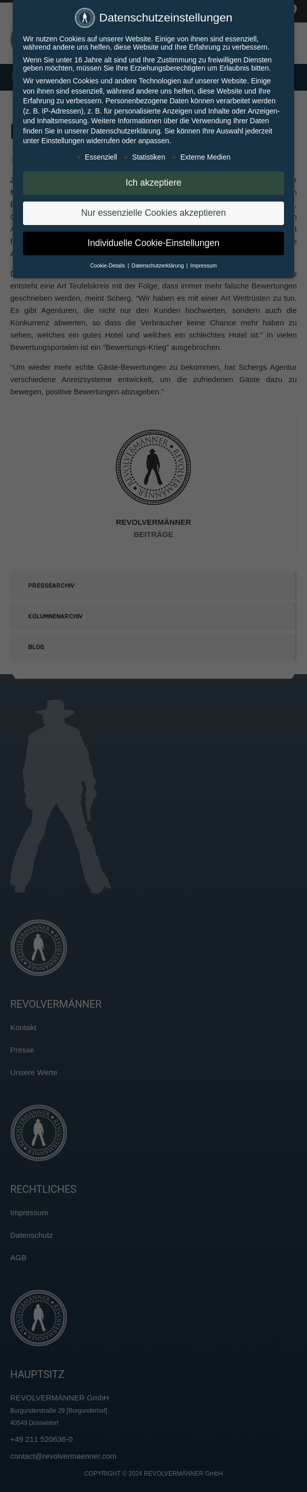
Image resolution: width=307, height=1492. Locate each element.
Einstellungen (62, 137)
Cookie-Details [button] (108, 262)
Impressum (203, 262)
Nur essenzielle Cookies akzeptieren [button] (153, 209)
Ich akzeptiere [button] (154, 179)
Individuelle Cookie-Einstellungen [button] (153, 239)
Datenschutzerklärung (125, 127)
